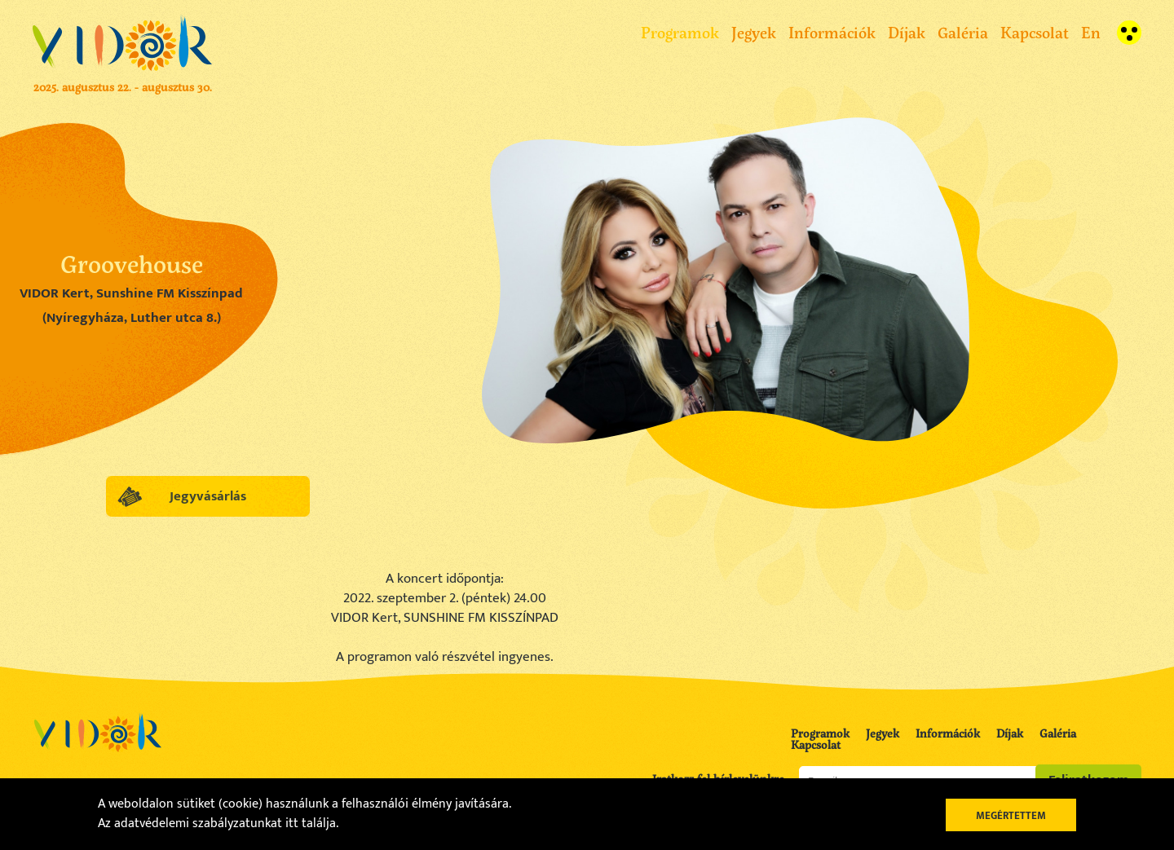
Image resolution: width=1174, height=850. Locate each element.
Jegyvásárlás (208, 496)
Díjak (906, 32)
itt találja (310, 824)
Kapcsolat (1034, 32)
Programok (680, 32)
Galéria (963, 32)
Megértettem (1011, 816)
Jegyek (753, 32)
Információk (832, 32)
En (1091, 32)
